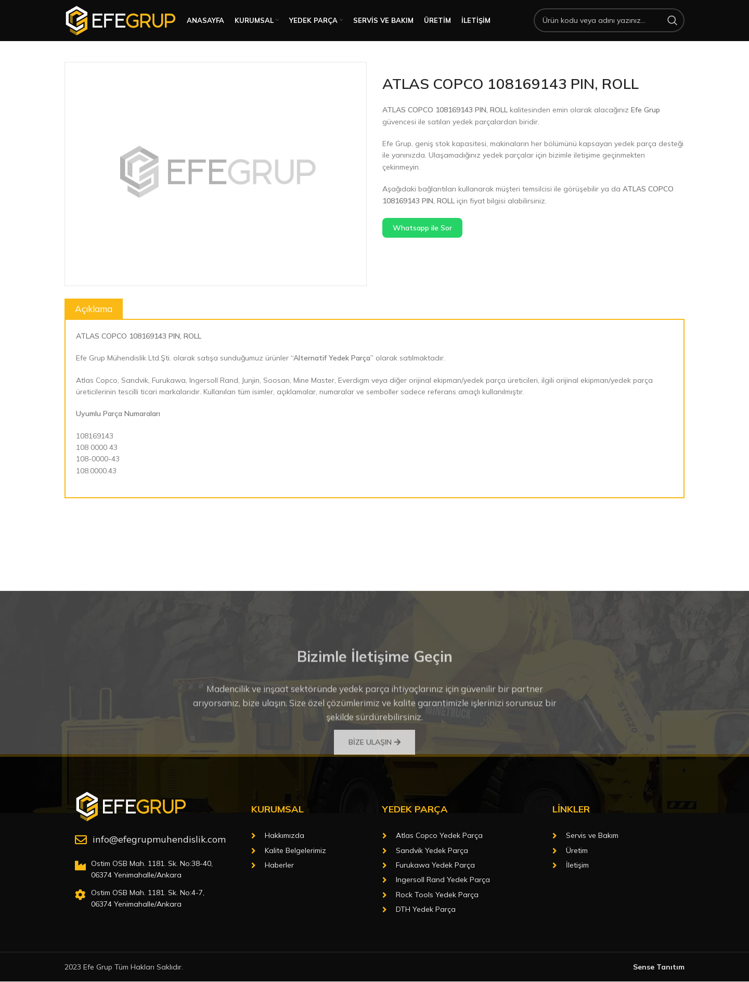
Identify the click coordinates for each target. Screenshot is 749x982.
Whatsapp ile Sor (422, 241)
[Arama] (609, 27)
